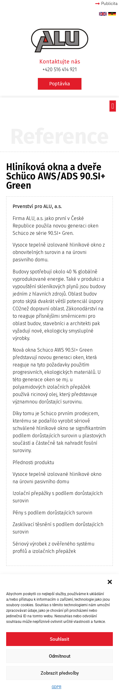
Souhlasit (59, 639)
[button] (110, 582)
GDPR (56, 687)
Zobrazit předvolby (60, 673)
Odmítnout (59, 656)
